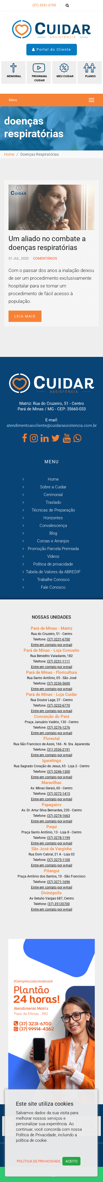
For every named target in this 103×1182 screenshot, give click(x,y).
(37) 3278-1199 (58, 838)
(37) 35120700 (59, 904)
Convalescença (53, 525)
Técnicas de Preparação (53, 510)
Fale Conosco (53, 587)
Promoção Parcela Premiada (53, 548)
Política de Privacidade (38, 1161)
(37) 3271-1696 (58, 882)
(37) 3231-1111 (58, 661)
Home (9, 154)
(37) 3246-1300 (58, 772)
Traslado (53, 502)
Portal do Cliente (51, 49)
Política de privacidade (53, 564)
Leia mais (25, 316)
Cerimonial (53, 494)
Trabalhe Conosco (53, 579)
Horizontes (53, 517)
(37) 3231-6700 (44, 5)
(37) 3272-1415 (58, 794)
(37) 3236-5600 (58, 683)
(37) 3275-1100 (58, 860)
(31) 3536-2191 (58, 750)
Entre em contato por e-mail (51, 645)
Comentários (44, 258)
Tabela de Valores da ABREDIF (53, 571)
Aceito (71, 1161)
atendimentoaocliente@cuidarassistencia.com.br (52, 425)
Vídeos (53, 556)
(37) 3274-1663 (58, 816)
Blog (53, 533)
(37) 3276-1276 (58, 727)
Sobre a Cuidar (53, 486)
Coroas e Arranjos (53, 541)
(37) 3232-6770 (58, 705)
